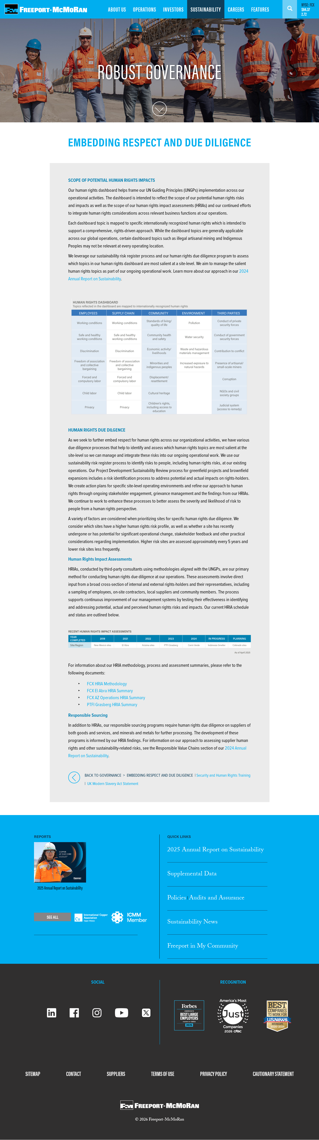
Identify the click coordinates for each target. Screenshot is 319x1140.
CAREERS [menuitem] (236, 9)
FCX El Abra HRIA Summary (110, 691)
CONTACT (73, 1073)
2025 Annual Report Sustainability (215, 850)
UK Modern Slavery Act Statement (112, 784)
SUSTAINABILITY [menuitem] (206, 9)
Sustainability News (192, 922)
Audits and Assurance (217, 898)
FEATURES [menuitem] (260, 9)
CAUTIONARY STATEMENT (273, 1073)
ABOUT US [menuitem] (117, 9)
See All (52, 917)
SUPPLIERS (116, 1073)
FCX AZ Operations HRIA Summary (116, 698)
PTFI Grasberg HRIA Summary (112, 705)
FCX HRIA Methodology (107, 684)
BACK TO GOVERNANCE (103, 775)
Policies (176, 898)
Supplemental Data (192, 874)
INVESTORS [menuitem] (173, 9)
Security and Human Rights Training (223, 775)
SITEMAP (32, 1073)
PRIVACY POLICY (213, 1073)
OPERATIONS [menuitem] (144, 9)
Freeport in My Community (202, 946)
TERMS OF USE (162, 1073)
